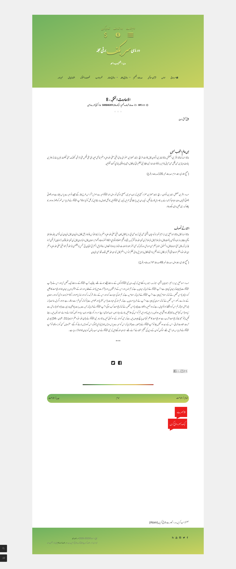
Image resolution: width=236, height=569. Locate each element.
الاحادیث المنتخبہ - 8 (118, 99)
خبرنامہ (60, 78)
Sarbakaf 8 (107, 105)
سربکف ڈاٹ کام (62, 543)
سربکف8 (117, 105)
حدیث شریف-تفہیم (127, 105)
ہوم (118, 398)
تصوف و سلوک (85, 78)
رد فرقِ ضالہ (111, 78)
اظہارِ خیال (71, 78)
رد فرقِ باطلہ (124, 78)
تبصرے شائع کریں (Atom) (161, 522)
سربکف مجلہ (75, 539)
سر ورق (174, 78)
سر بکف (118, 50)
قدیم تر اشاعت (182, 398)
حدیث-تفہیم (138, 78)
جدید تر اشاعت (53, 398)
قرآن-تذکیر (152, 78)
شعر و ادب (98, 78)
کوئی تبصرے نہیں (92, 105)
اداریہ (163, 78)
